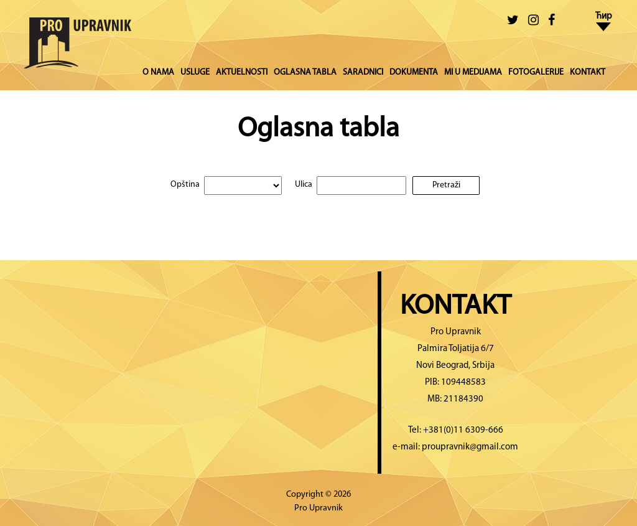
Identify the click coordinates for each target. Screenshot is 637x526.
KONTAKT (587, 72)
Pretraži (446, 185)
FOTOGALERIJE (536, 72)
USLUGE (195, 72)
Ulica (303, 184)
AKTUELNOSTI (241, 72)
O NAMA (158, 72)
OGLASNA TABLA (305, 72)
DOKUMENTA (413, 72)
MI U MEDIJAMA (473, 72)
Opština (185, 184)
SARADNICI (363, 72)
